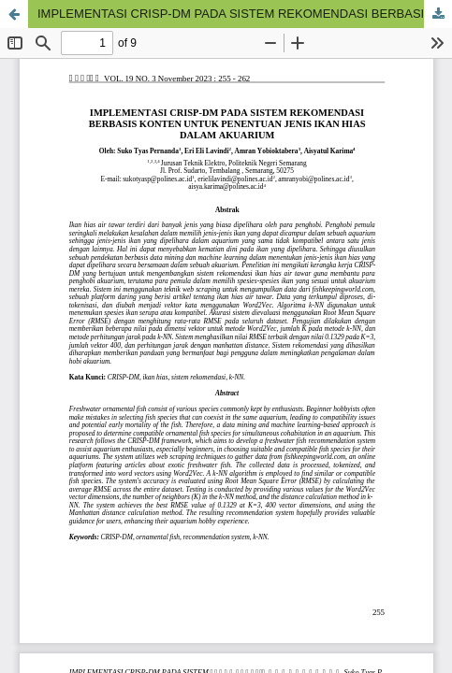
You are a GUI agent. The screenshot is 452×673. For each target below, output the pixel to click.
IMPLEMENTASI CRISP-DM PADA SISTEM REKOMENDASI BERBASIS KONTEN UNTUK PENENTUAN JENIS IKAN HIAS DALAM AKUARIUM (244, 14)
